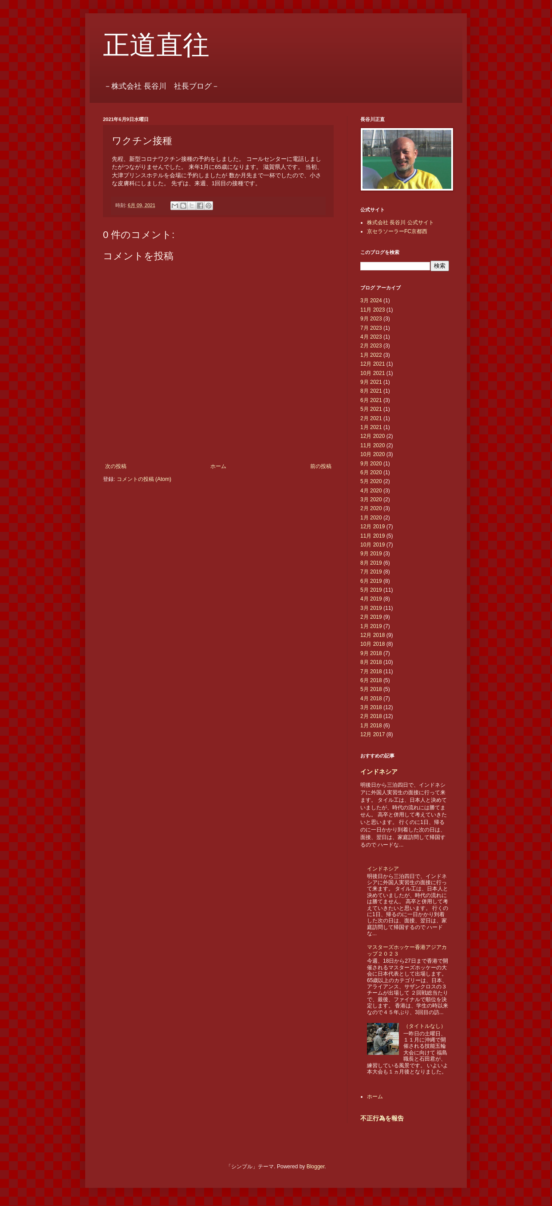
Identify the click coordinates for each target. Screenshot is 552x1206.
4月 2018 (371, 698)
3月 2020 (371, 499)
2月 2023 (371, 346)
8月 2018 (371, 662)
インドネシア (379, 771)
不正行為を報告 (382, 1118)
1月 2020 (371, 518)
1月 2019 (371, 626)
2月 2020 (371, 508)
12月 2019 (372, 526)
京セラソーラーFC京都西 (397, 231)
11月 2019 (372, 536)
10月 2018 (372, 644)
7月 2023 (371, 328)
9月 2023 (371, 319)
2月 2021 (371, 418)
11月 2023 (372, 310)
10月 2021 (372, 373)
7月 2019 (371, 572)
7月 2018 (371, 671)
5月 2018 (371, 689)
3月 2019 (371, 608)
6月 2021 (371, 400)
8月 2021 (371, 391)
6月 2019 (371, 581)
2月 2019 (371, 617)
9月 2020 (371, 464)
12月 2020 (372, 436)
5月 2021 (371, 409)
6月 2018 (371, 680)
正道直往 (156, 45)
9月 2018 (371, 653)
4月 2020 (371, 491)
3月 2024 (371, 300)
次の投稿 (115, 466)
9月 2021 (371, 382)
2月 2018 (371, 716)
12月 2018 (372, 635)
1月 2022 (371, 355)
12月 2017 (372, 734)
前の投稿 (320, 466)
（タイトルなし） (424, 1026)
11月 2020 (372, 445)
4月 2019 (371, 599)
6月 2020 (371, 472)
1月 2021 (371, 427)
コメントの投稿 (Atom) (144, 479)
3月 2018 (371, 707)
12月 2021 (372, 364)
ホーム (218, 466)
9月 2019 (371, 553)
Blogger (316, 1166)
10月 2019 (372, 545)
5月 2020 (371, 481)
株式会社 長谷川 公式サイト (400, 222)
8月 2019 (371, 563)
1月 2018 (371, 725)
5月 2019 (371, 590)
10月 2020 (372, 454)
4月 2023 (371, 337)
